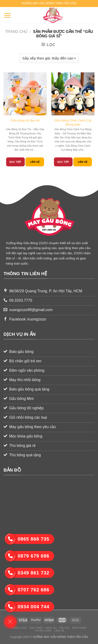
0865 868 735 (27, 539)
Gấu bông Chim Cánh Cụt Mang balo (72, 122)
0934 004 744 (27, 607)
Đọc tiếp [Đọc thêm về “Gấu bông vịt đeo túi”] (15, 162)
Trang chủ (16, 32)
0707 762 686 (27, 590)
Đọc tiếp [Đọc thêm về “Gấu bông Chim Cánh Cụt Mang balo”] (63, 162)
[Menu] (7, 15)
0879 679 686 (27, 556)
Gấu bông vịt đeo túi (25, 120)
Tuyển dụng (43, 630)
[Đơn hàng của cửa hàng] (49, 58)
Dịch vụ (51, 628)
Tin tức (64, 628)
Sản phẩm (79, 628)
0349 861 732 (27, 573)
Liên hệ (35, 162)
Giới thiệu (36, 628)
